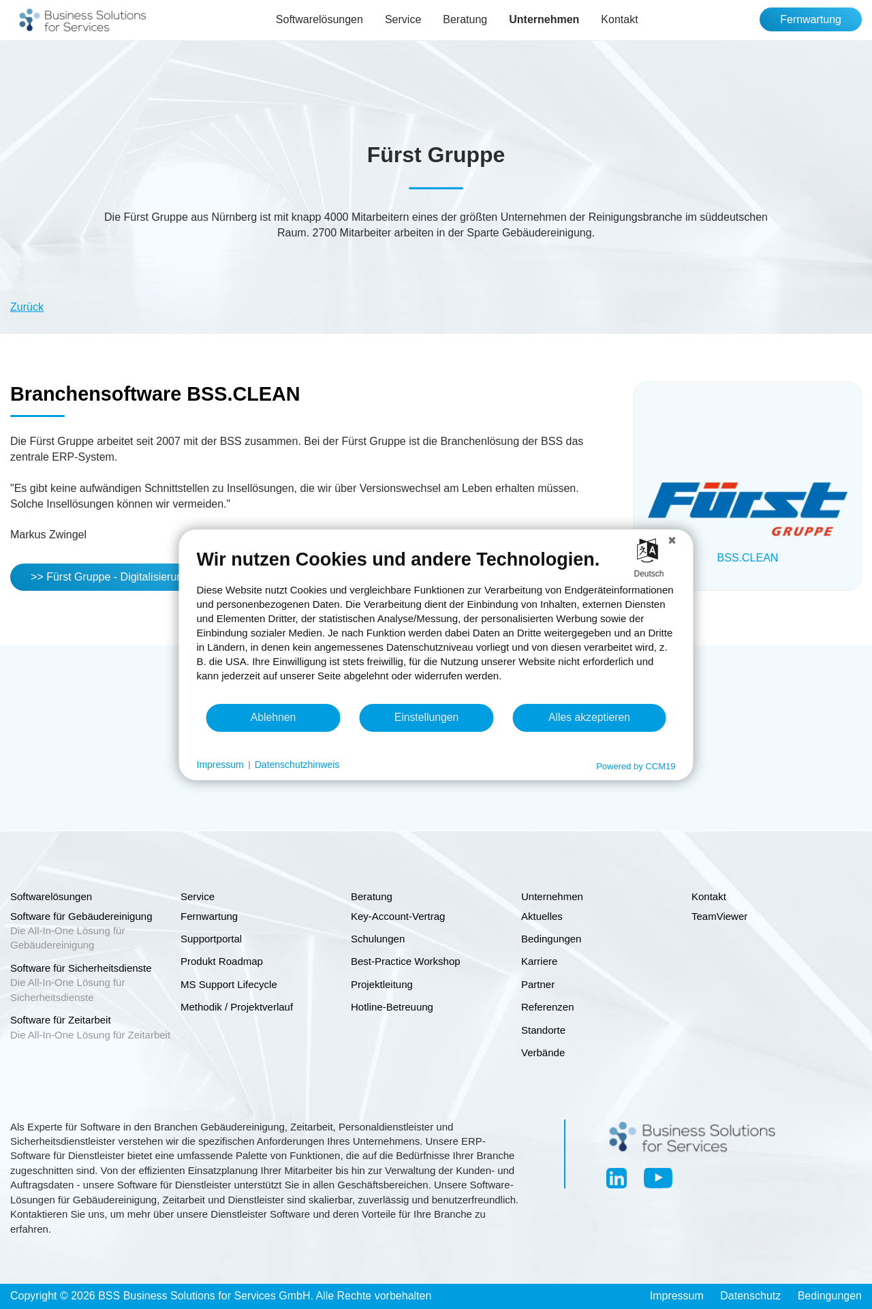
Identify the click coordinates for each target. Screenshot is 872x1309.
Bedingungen (830, 1296)
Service (403, 19)
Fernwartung (810, 19)
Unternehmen (544, 19)
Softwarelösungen (319, 19)
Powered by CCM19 (635, 765)
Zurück (27, 307)
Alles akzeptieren (589, 717)
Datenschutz (750, 1296)
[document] (436, 625)
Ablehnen (273, 717)
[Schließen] (672, 539)
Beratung (465, 19)
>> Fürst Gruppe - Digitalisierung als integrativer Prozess (168, 577)
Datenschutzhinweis (297, 764)
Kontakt (619, 19)
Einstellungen (426, 717)
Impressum (677, 1296)
